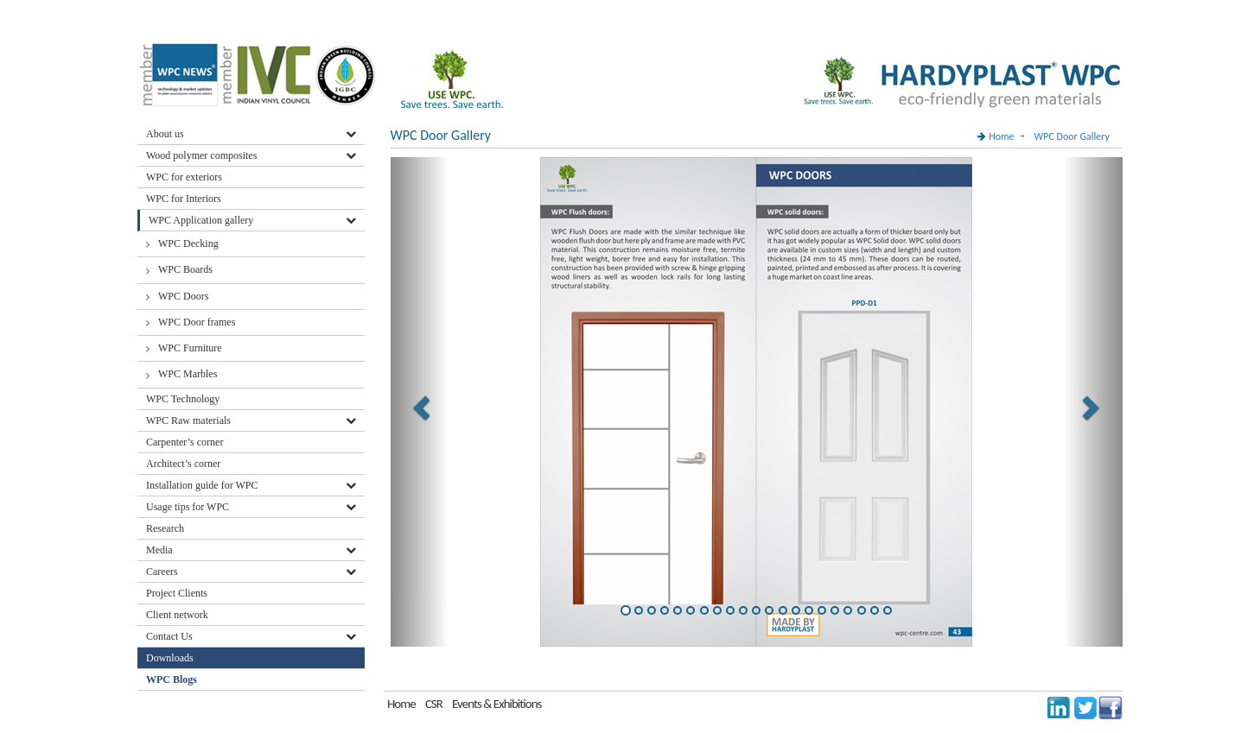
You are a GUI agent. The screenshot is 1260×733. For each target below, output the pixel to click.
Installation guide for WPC (202, 485)
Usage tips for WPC (187, 507)
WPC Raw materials (188, 420)
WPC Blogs (171, 679)
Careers (162, 572)
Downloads (171, 658)
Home (1001, 136)
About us (165, 134)
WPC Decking (188, 243)
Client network (177, 615)
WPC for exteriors (184, 177)
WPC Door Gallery (1072, 136)
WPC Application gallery (201, 220)
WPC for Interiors (183, 199)
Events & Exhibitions (496, 703)
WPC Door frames (196, 322)
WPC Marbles (187, 374)
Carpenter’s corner (184, 442)
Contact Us (169, 636)
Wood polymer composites (201, 155)
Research (165, 528)
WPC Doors (183, 296)
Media (159, 550)
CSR (433, 703)
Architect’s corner (183, 464)
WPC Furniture (190, 348)
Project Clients (176, 593)
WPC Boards (185, 269)
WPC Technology (183, 399)
